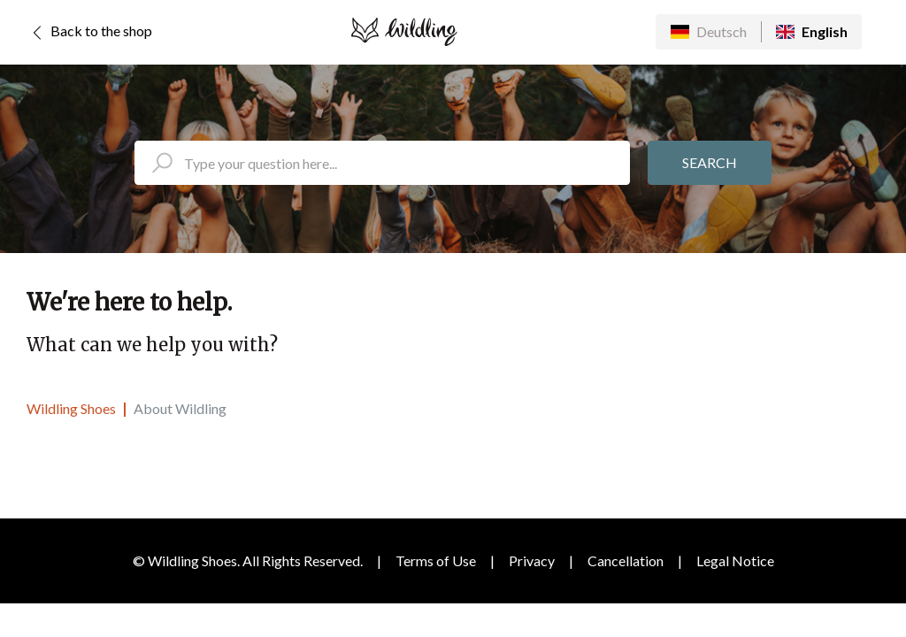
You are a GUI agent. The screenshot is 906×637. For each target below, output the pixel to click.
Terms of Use (435, 560)
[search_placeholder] (382, 163)
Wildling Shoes (71, 408)
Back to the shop (89, 32)
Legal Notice (735, 560)
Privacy (532, 560)
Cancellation (625, 560)
